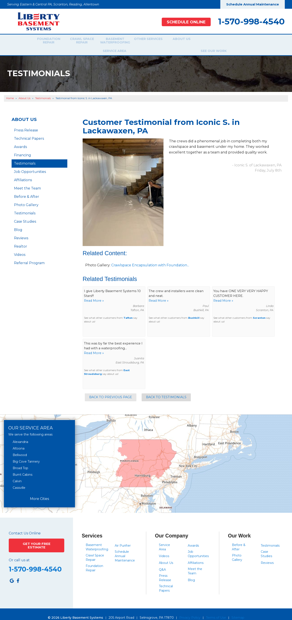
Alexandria (20, 435)
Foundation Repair (45, 41)
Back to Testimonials (166, 390)
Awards (20, 140)
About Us (178, 41)
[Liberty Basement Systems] (35, 21)
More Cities (39, 491)
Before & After (26, 190)
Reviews (21, 231)
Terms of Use (216, 611)
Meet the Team (27, 181)
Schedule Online (184, 21)
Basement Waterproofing (112, 41)
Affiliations (23, 173)
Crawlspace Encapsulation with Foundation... (150, 258)
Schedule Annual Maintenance (252, 4)
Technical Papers (29, 131)
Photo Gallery (26, 198)
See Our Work (242, 41)
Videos (19, 248)
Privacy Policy (189, 611)
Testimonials (24, 156)
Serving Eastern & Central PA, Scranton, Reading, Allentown (53, 4)
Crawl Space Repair (79, 41)
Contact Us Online (25, 526)
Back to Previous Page (110, 390)
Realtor (20, 239)
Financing (22, 148)
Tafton (128, 310)
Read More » (94, 293)
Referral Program (29, 256)
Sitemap (237, 611)
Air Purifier (123, 539)
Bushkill (194, 310)
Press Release (26, 123)
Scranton (259, 310)
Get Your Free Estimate (36, 538)
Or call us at (19, 552)
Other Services (145, 41)
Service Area (210, 41)
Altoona (18, 441)
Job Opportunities (30, 165)
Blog (18, 223)
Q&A (162, 563)
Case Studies (25, 214)
